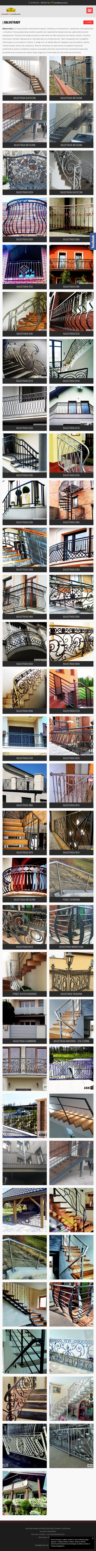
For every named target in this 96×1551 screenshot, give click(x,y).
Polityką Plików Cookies (66, 1542)
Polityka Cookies (38, 1534)
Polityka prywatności (56, 1534)
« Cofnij (88, 22)
